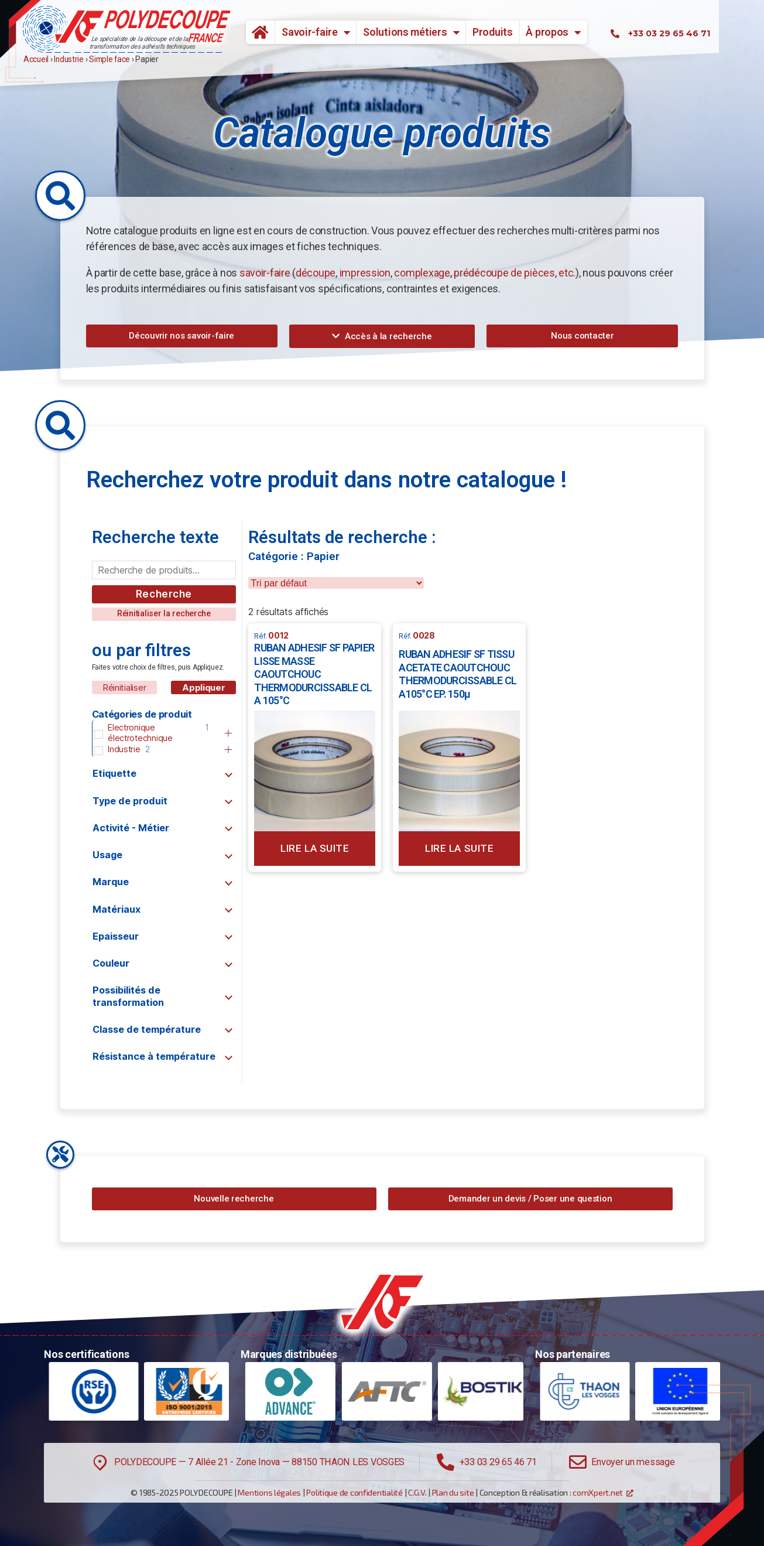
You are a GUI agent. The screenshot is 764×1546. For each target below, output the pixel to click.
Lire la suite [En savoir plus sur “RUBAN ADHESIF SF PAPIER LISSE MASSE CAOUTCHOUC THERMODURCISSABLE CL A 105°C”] (314, 848)
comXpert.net (598, 1492)
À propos (576, 32)
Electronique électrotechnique (140, 732)
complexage (422, 273)
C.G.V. (417, 1492)
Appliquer (203, 687)
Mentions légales (269, 1492)
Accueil (278, 32)
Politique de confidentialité (354, 1492)
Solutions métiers (434, 32)
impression (365, 273)
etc (566, 273)
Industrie (124, 749)
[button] (181, 336)
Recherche (164, 594)
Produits (515, 32)
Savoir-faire (338, 32)
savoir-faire (264, 273)
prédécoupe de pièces (504, 273)
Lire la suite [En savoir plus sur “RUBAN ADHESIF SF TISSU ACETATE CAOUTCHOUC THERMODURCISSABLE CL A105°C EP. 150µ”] (459, 848)
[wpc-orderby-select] (336, 583)
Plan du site (453, 1492)
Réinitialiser (124, 687)
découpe (315, 273)
